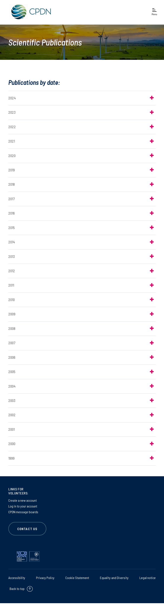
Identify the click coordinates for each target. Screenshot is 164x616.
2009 (11, 314)
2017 (11, 198)
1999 (11, 458)
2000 (11, 443)
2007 (11, 342)
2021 (11, 141)
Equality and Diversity (114, 578)
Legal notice (147, 578)
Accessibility (16, 578)
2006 (11, 357)
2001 (11, 429)
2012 (11, 270)
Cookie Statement (77, 578)
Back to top (17, 589)
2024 (12, 98)
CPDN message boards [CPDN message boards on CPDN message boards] (23, 512)
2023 (12, 112)
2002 (12, 414)
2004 (12, 386)
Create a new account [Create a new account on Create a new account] (22, 500)
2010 (11, 299)
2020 (12, 155)
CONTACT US (27, 529)
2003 (11, 400)
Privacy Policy (45, 578)
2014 (11, 242)
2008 (11, 328)
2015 (11, 227)
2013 (11, 256)
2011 (11, 285)
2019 (11, 170)
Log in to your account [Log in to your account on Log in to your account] (22, 506)
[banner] (30, 11)
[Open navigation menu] (154, 12)
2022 (12, 126)
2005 (11, 371)
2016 (11, 213)
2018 (11, 184)
